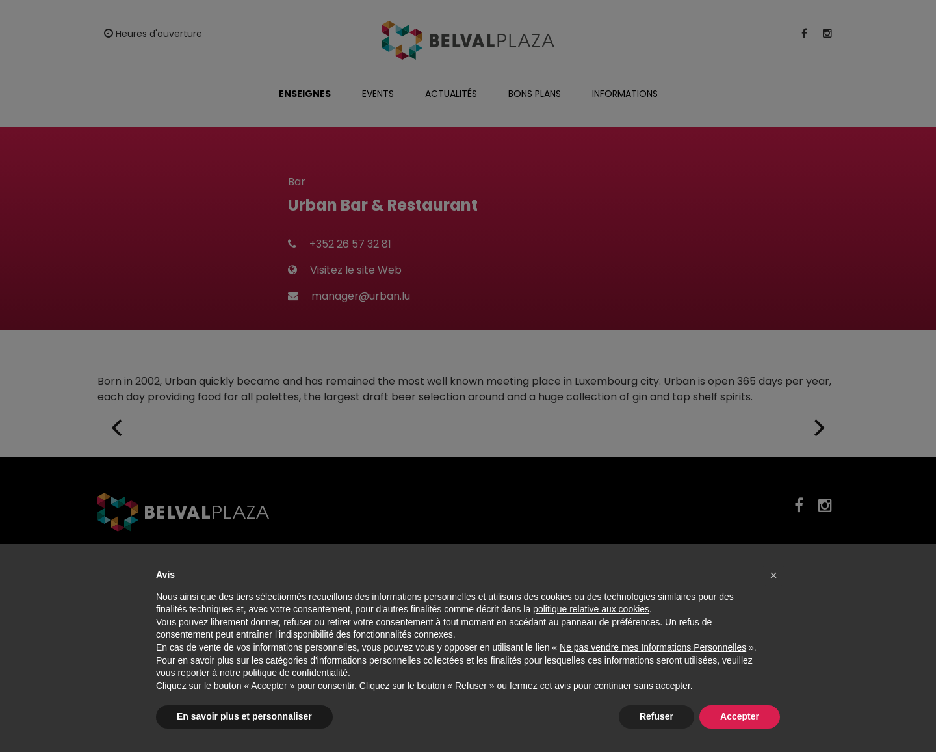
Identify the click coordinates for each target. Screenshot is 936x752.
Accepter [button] (739, 716)
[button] (773, 575)
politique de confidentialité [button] (295, 673)
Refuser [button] (656, 716)
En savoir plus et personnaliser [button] (244, 716)
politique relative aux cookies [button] (591, 609)
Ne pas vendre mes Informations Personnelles (653, 647)
